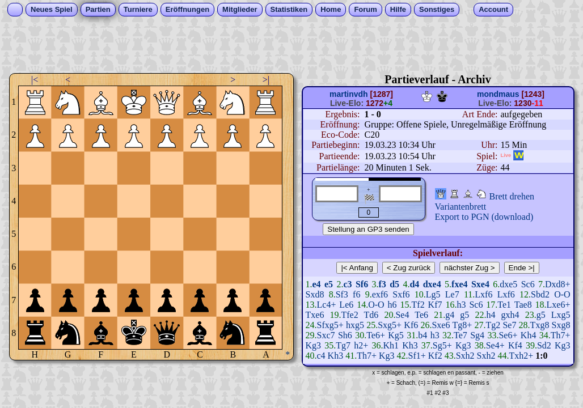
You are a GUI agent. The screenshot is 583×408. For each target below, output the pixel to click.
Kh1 (391, 345)
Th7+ (561, 335)
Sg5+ (442, 345)
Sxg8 (561, 325)
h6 (392, 304)
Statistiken (289, 9)
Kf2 (435, 355)
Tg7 (343, 345)
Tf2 (418, 304)
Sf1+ (417, 355)
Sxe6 (441, 325)
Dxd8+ (558, 284)
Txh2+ (521, 355)
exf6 (380, 294)
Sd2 (544, 345)
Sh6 (345, 335)
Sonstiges (436, 9)
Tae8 (523, 304)
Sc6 (528, 284)
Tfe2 (349, 315)
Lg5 (433, 294)
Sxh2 (465, 355)
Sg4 (477, 335)
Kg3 (314, 345)
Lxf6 (483, 294)
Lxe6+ (559, 304)
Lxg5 (561, 315)
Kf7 (435, 304)
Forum (365, 9)
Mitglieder (239, 9)
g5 (464, 315)
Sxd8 (315, 294)
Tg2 (492, 325)
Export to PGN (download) (484, 217)
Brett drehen (512, 196)
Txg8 (540, 325)
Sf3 (342, 294)
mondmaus (498, 94)
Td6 (371, 315)
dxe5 (508, 284)
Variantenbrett (461, 206)
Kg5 (396, 335)
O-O (562, 294)
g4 (449, 315)
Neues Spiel (52, 9)
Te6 (421, 315)
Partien (98, 9)
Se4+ (495, 345)
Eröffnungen (187, 9)
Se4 (402, 315)
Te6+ (375, 335)
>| (266, 79)
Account (493, 9)
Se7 (509, 325)
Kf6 (411, 325)
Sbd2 (540, 294)
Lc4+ (326, 304)
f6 (356, 294)
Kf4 (515, 345)
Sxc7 (326, 335)
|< (34, 79)
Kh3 (410, 345)
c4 (321, 355)
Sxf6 (400, 294)
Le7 (452, 294)
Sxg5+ (390, 325)
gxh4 (510, 315)
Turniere (138, 9)
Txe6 (315, 315)
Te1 (504, 304)
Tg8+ (462, 325)
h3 (461, 304)
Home (330, 9)
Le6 (346, 304)
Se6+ (507, 335)
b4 (422, 335)
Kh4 (528, 335)
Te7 (460, 335)
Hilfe (398, 9)
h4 (490, 315)
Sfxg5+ (330, 325)
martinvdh (348, 94)
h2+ (361, 345)
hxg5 (355, 325)
